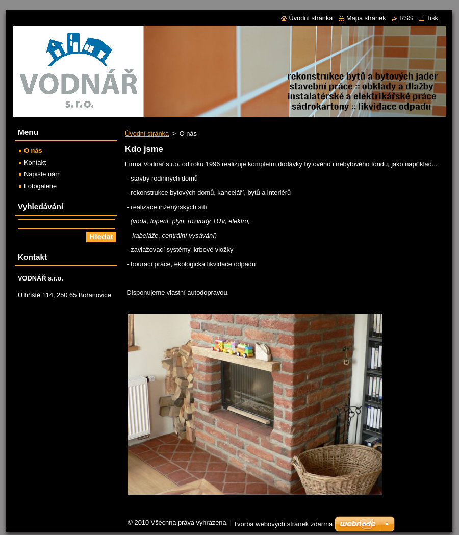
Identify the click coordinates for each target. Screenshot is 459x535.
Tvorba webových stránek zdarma (283, 524)
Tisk (432, 18)
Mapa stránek (366, 18)
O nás (33, 151)
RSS (406, 18)
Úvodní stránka (147, 133)
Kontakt (35, 162)
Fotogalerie (40, 186)
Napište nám (42, 174)
